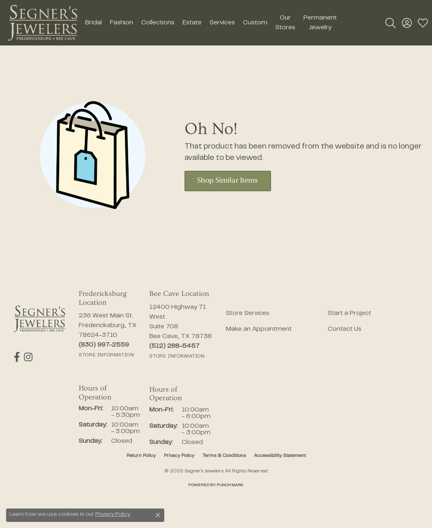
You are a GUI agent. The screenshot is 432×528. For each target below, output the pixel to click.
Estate (192, 23)
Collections (157, 23)
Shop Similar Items (227, 181)
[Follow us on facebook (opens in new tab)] (17, 357)
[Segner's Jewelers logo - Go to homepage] (42, 22)
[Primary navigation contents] (211, 22)
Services (222, 23)
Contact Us (344, 329)
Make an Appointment (259, 329)
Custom (255, 23)
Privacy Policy (179, 456)
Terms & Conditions (224, 456)
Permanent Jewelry (320, 22)
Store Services (247, 313)
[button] (390, 23)
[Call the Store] (104, 345)
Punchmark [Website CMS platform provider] (230, 485)
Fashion (121, 23)
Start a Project (349, 313)
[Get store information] (106, 355)
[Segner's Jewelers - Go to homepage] (39, 319)
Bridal (93, 23)
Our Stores (285, 22)
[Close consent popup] (157, 515)
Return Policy (141, 456)
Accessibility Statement (280, 456)
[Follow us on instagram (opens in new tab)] (28, 357)
